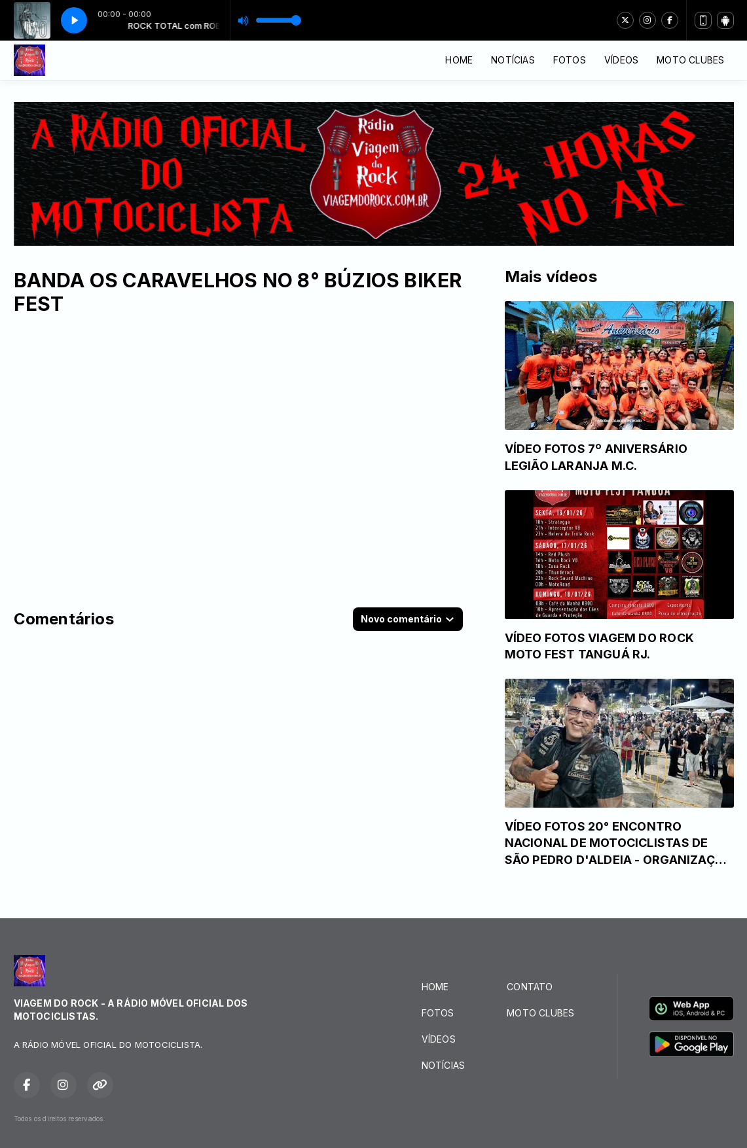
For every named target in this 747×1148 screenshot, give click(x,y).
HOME (459, 59)
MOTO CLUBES (690, 59)
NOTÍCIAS (513, 59)
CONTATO (530, 986)
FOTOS (569, 59)
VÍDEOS (621, 59)
